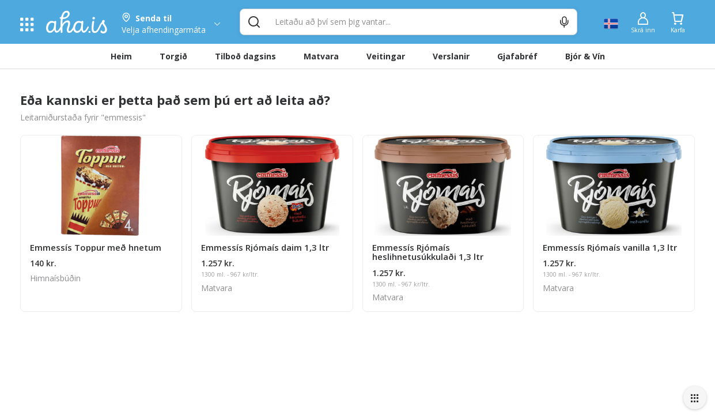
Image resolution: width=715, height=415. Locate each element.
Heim (121, 56)
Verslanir (451, 56)
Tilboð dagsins (245, 56)
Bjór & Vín (585, 56)
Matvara (321, 56)
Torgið (173, 56)
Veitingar (385, 56)
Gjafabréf (517, 56)
